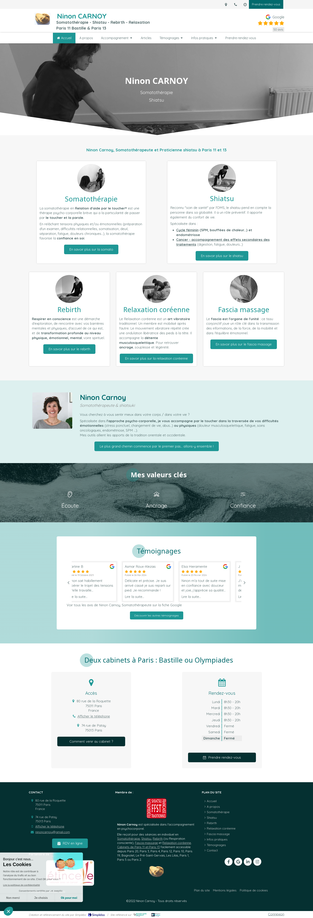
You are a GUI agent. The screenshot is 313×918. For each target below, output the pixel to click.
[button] (8, 911)
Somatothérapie (128, 839)
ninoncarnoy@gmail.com (52, 832)
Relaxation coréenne (176, 843)
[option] (156, 581)
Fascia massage (146, 843)
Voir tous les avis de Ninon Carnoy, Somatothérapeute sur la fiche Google (124, 605)
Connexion (276, 914)
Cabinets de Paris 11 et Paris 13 (138, 847)
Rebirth (158, 839)
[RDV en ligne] (70, 843)
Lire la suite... (86, 596)
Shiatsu (146, 839)
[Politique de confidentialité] (47, 892)
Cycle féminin (187, 230)
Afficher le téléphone (93, 716)
